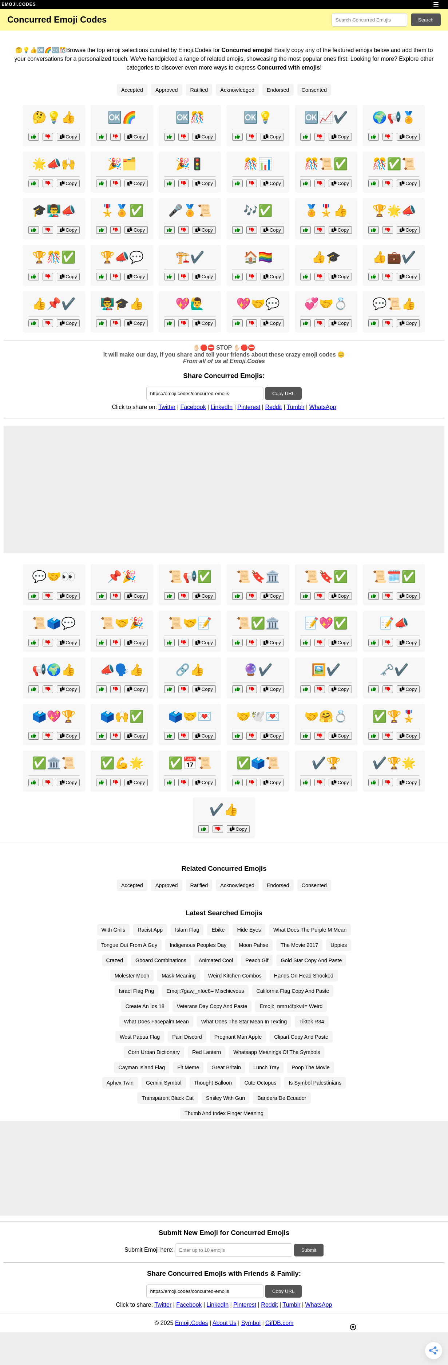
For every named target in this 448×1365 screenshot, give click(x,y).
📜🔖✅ (326, 576)
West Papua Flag (140, 1037)
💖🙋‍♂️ (190, 303)
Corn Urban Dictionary (154, 1052)
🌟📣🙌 (54, 163)
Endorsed (278, 90)
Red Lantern (206, 1052)
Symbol (251, 1323)
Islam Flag (187, 930)
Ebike (218, 930)
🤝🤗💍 (326, 716)
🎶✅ (258, 210)
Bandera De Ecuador (281, 1098)
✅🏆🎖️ (394, 716)
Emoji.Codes (191, 1323)
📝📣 (394, 623)
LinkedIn (222, 407)
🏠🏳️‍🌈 (258, 257)
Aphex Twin (120, 1083)
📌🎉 (121, 576)
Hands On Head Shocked (303, 976)
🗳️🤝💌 (190, 716)
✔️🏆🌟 (394, 763)
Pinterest (248, 407)
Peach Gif (256, 960)
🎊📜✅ (326, 163)
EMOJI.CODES (18, 4)
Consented (314, 90)
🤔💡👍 (54, 117)
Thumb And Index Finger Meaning (224, 1113)
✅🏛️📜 (54, 763)
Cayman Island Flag (141, 1067)
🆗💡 (258, 117)
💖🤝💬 (258, 303)
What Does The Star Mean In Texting (244, 1021)
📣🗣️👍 (122, 669)
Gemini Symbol (164, 1083)
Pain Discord (187, 1037)
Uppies (338, 945)
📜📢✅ (190, 576)
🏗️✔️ (190, 257)
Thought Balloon (213, 1083)
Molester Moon (132, 976)
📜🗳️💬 (54, 623)
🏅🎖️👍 (326, 210)
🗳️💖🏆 (54, 716)
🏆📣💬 (122, 257)
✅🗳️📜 (258, 763)
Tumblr (295, 407)
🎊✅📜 (394, 163)
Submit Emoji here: (149, 1250)
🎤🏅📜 (190, 210)
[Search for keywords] (369, 20)
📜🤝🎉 (122, 623)
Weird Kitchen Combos (235, 976)
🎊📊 (258, 163)
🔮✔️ (258, 669)
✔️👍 (223, 809)
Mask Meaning (179, 976)
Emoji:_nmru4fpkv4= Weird (290, 1006)
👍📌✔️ (54, 303)
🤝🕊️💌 (258, 716)
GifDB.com (279, 1323)
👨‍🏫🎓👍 (122, 303)
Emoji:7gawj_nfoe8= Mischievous (205, 991)
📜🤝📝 (190, 623)
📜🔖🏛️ (258, 576)
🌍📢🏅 (394, 117)
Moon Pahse (253, 945)
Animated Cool (216, 960)
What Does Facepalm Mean (156, 1021)
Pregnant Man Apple (238, 1037)
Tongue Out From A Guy (129, 945)
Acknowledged (237, 90)
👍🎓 (326, 257)
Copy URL (283, 393)
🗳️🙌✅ (122, 716)
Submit (308, 1250)
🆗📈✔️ (326, 117)
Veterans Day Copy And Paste (212, 1006)
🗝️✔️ (394, 669)
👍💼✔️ (394, 257)
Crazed (114, 960)
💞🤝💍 (326, 303)
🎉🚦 (190, 163)
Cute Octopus (260, 1083)
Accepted (132, 90)
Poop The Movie (311, 1067)
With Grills (114, 930)
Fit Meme (188, 1067)
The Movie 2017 (299, 945)
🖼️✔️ (326, 669)
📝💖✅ (326, 623)
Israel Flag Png (136, 991)
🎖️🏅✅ (122, 210)
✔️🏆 (326, 763)
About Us (225, 1323)
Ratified (199, 90)
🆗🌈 (121, 117)
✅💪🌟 (122, 763)
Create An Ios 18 (145, 1006)
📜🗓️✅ (394, 576)
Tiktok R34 (311, 1021)
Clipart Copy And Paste (301, 1037)
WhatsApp (322, 407)
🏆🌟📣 (394, 210)
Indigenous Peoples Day (198, 945)
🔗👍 (190, 669)
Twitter (166, 407)
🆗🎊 (190, 117)
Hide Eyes (249, 930)
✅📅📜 (190, 763)
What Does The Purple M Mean (309, 930)
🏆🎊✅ (54, 257)
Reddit (273, 407)
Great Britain (226, 1067)
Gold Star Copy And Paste (311, 960)
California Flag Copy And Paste (293, 991)
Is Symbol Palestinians (315, 1083)
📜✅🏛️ (258, 623)
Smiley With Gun (225, 1098)
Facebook (193, 407)
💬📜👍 (394, 303)
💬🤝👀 (54, 576)
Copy (68, 136)
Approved (166, 90)
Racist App (150, 930)
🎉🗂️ (121, 163)
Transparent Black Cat (168, 1098)
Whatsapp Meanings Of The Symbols (276, 1052)
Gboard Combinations (160, 960)
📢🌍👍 (54, 669)
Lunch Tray (266, 1067)
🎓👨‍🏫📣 (54, 210)
